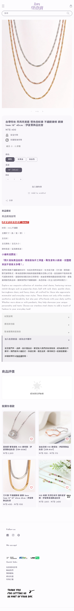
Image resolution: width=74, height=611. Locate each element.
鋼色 (10, 159)
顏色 (7, 155)
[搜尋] (68, 13)
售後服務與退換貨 (12, 332)
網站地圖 (9, 577)
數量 (7, 175)
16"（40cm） (13, 170)
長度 (7, 165)
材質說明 (8, 317)
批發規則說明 (11, 567)
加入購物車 (37, 187)
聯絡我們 (9, 570)
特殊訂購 (9, 580)
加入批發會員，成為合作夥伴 (18, 339)
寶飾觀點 (9, 573)
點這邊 (19, 356)
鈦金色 (32, 159)
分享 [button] (9, 200)
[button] (3, 6)
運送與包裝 (9, 324)
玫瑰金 (20, 159)
